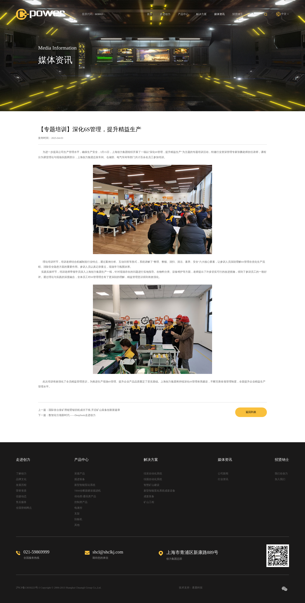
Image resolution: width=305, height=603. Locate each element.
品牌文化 (21, 479)
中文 (282, 14)
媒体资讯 (219, 14)
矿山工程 (149, 502)
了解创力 (21, 473)
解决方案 (201, 14)
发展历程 (21, 485)
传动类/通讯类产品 (85, 496)
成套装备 (149, 496)
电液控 (78, 508)
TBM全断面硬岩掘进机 (87, 490)
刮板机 (78, 519)
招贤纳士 (237, 14)
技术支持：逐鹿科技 (191, 587)
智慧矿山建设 (151, 485)
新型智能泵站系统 (84, 485)
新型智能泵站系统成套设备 (159, 490)
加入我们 (280, 479)
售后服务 (21, 502)
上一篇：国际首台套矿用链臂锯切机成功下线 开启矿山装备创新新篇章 (79, 410)
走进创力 (165, 14)
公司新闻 (223, 473)
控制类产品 (80, 502)
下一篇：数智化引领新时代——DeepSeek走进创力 (67, 415)
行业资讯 (223, 479)
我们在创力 (281, 473)
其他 (77, 525)
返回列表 (251, 412)
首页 (149, 14)
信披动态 (21, 496)
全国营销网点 (24, 508)
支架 (77, 513)
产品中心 (183, 14)
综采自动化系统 (153, 473)
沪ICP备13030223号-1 (28, 587)
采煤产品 (79, 473)
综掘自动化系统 (153, 479)
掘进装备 (79, 479)
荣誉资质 (21, 490)
